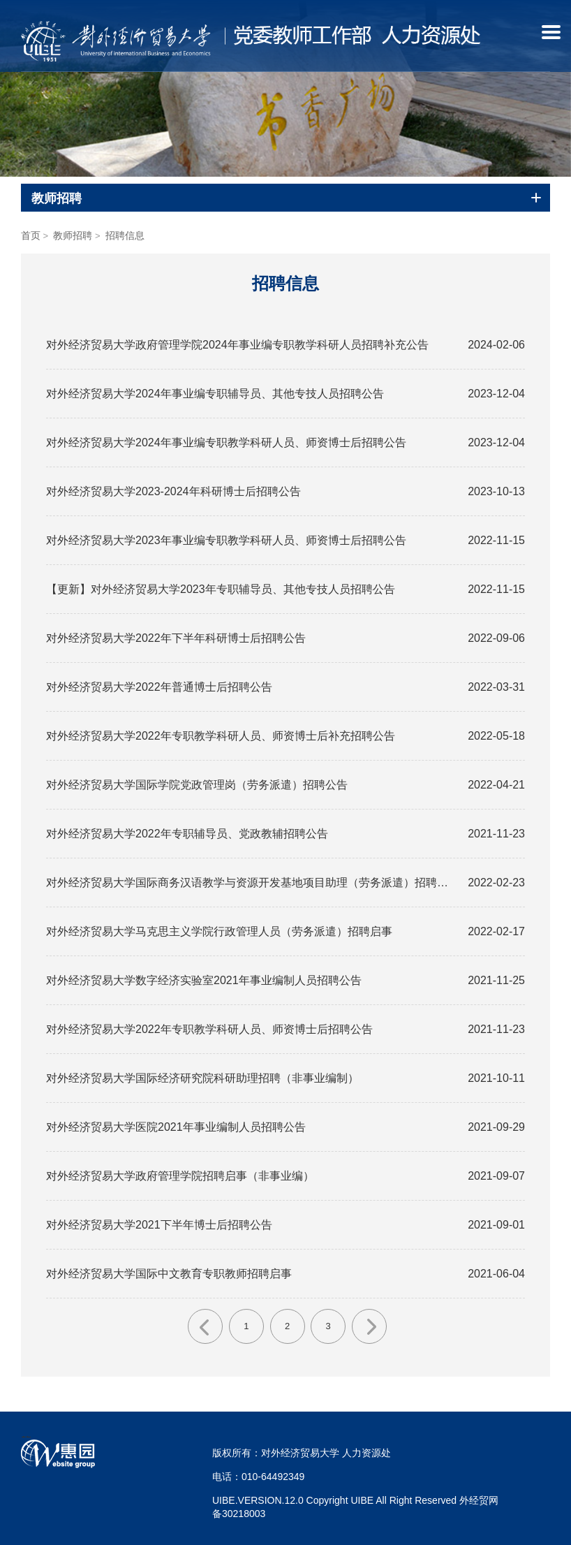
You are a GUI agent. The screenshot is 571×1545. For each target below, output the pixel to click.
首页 (30, 235)
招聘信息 (124, 235)
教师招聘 (72, 235)
